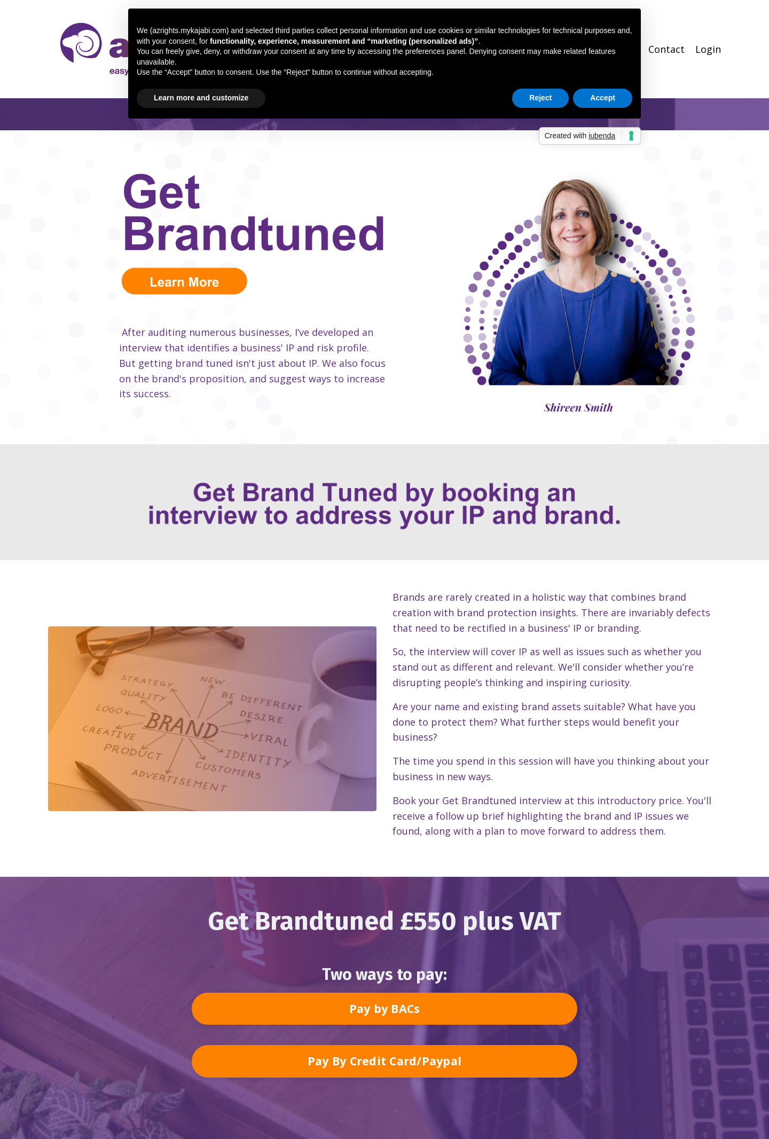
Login (708, 49)
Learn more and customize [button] (201, 97)
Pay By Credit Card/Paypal (384, 1061)
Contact (666, 49)
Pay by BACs (384, 1008)
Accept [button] (602, 97)
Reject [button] (540, 97)
